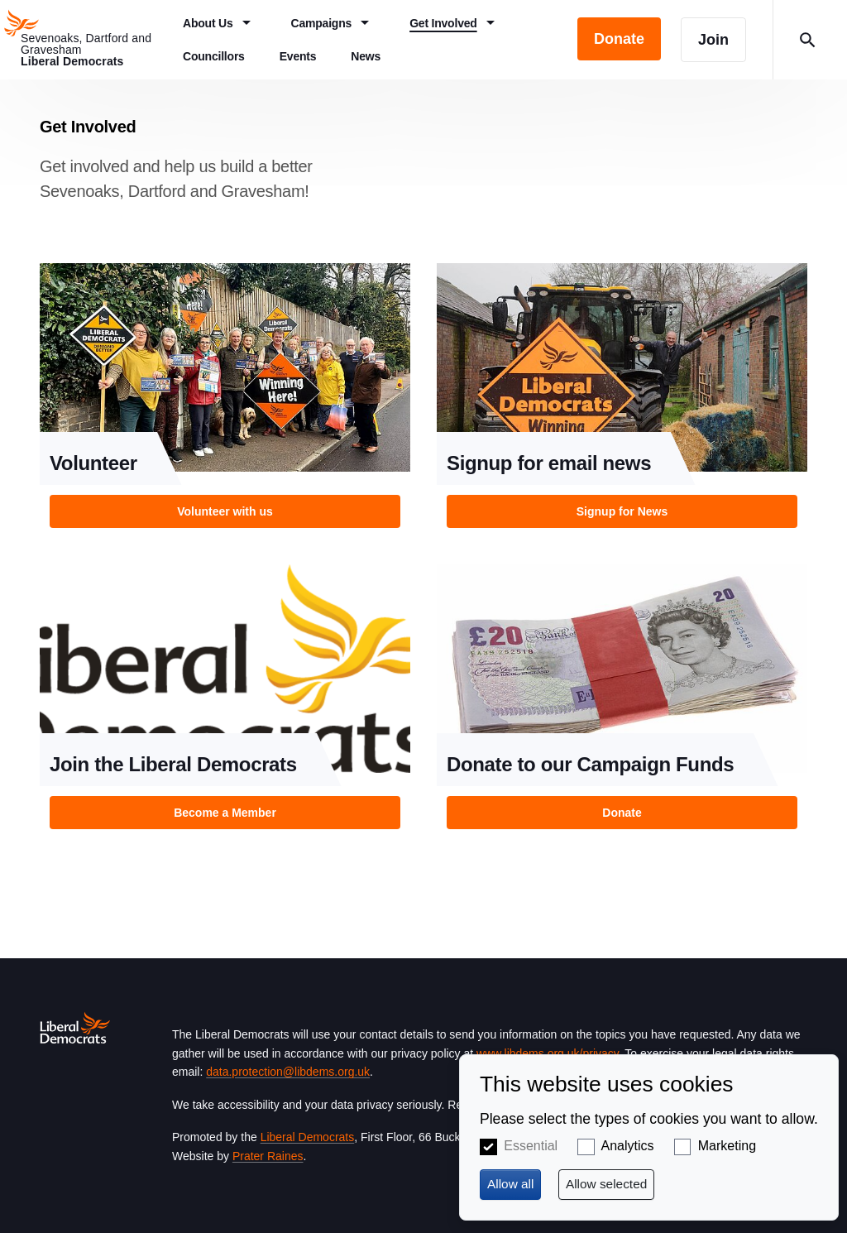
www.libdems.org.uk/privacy (547, 1053)
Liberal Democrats (308, 1137)
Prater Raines (268, 1156)
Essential (530, 1146)
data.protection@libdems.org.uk (288, 1071)
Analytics (627, 1146)
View (225, 400)
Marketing (727, 1146)
